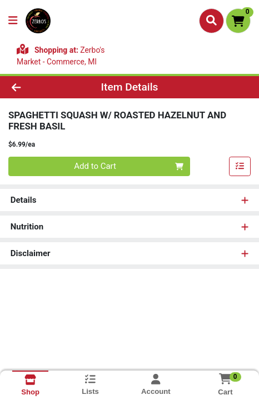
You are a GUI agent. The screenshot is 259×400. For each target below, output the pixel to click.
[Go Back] (38, 87)
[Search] (211, 20)
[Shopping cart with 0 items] (238, 20)
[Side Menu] (12, 20)
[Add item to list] (240, 167)
